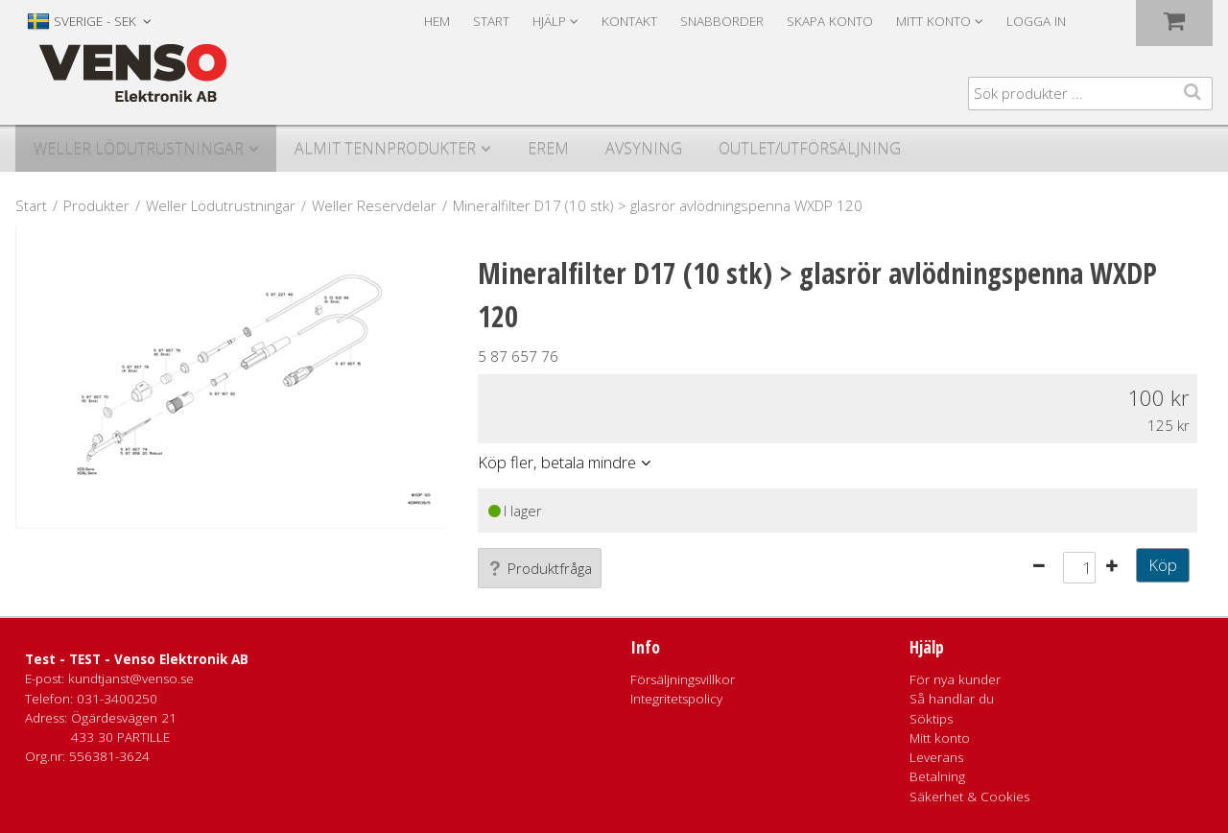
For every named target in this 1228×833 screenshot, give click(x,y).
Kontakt (629, 21)
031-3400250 (117, 698)
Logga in (1036, 21)
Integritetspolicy (676, 698)
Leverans (936, 757)
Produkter (96, 205)
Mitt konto (939, 738)
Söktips (931, 718)
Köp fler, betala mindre (557, 462)
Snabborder (722, 21)
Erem (548, 147)
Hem (437, 21)
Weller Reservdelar (374, 205)
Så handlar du (951, 698)
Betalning (937, 776)
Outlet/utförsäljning (810, 147)
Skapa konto (830, 21)
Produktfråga (539, 568)
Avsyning (643, 147)
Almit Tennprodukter (385, 147)
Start (491, 21)
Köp (1162, 565)
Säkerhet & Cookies (969, 796)
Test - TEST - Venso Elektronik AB (136, 659)
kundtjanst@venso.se (131, 678)
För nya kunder (955, 679)
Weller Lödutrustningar (139, 147)
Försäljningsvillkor (682, 679)
